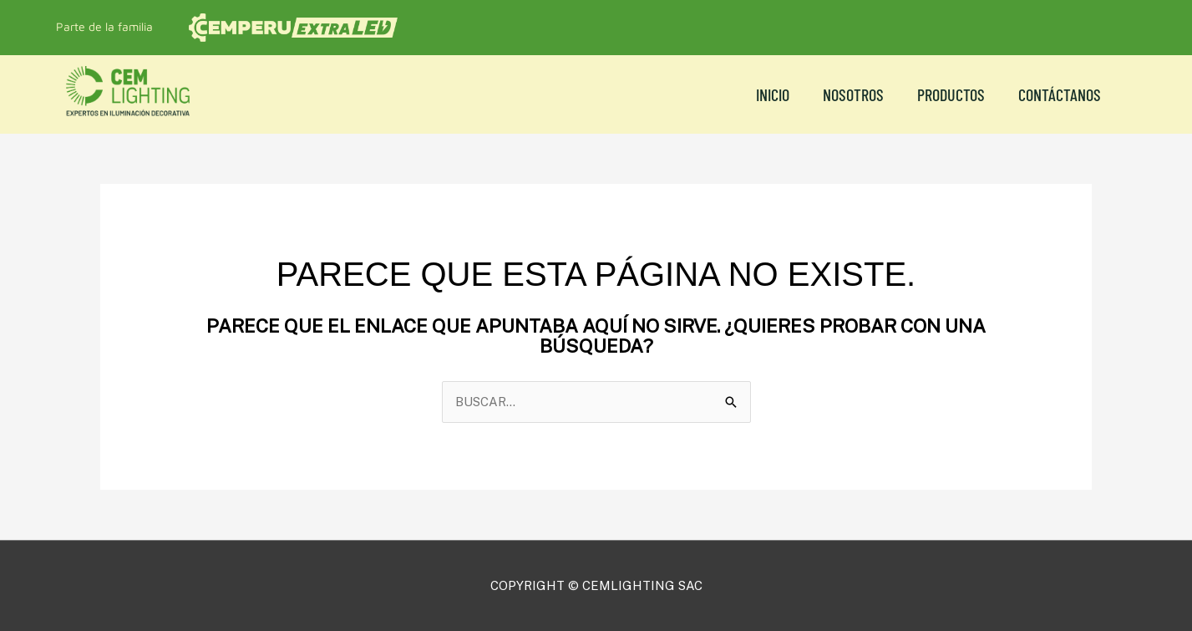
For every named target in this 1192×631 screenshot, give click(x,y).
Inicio (772, 94)
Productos (951, 94)
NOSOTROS (853, 94)
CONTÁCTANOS (1059, 94)
